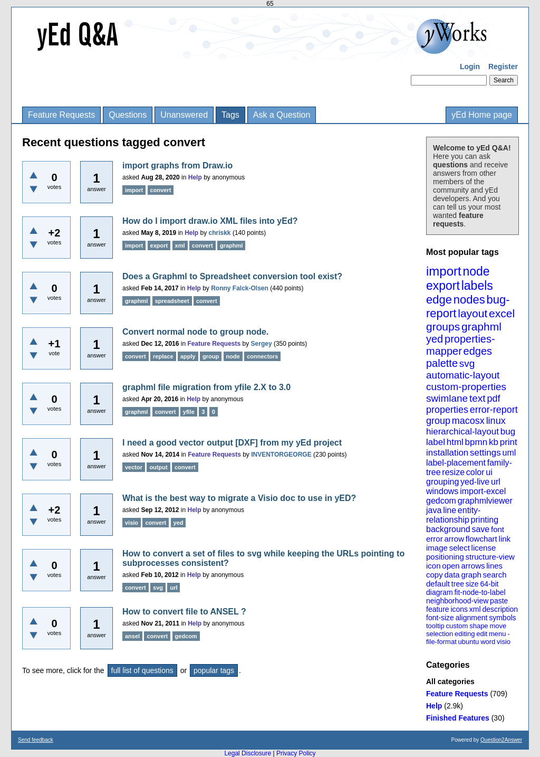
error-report (494, 409)
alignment (472, 617)
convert (160, 190)
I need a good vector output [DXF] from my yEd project (232, 442)
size (472, 584)
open (450, 565)
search (495, 574)
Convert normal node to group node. (195, 331)
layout (472, 313)
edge (439, 299)
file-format (441, 642)
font (497, 529)
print (508, 442)
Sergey (261, 343)
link (505, 538)
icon (433, 565)
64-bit (489, 584)
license (483, 547)
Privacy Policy (296, 753)
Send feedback (35, 740)
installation (447, 453)
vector (133, 467)
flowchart (481, 538)
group (438, 420)
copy (434, 574)
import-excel (483, 491)
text (477, 398)
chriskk (220, 232)
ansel (132, 636)
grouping (442, 481)
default (438, 583)
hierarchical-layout (462, 432)
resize (453, 472)
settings (485, 453)
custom (457, 626)
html (455, 442)
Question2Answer (501, 740)
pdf (493, 398)
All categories (450, 681)
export (443, 285)
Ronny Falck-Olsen (239, 288)
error (434, 538)
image (437, 547)
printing (484, 519)
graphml (481, 326)
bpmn (476, 442)
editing (465, 634)
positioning (445, 556)
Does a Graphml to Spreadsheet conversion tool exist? (232, 276)
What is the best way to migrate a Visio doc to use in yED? (239, 498)
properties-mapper (460, 345)
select (459, 547)
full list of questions (142, 670)
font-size (440, 617)
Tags (230, 114)
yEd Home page (481, 114)
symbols (502, 617)
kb (493, 442)
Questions (128, 114)
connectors (262, 356)
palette (442, 363)
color (475, 472)
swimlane (447, 398)
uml (509, 452)
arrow (454, 538)
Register (503, 66)
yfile (189, 412)
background (448, 529)
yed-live (474, 481)
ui (489, 472)
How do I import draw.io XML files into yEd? (209, 220)
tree (457, 584)
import (443, 271)
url (495, 481)
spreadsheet (172, 301)
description (500, 609)
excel (502, 313)
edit (481, 634)
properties (447, 409)
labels (477, 285)
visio (503, 642)
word (487, 642)
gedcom (441, 500)
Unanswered (184, 114)
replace (163, 356)
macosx (468, 420)
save (480, 529)
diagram (439, 592)
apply (188, 356)
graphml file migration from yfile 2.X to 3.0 (206, 387)
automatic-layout (462, 375)
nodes (469, 299)
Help (434, 706)
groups (443, 326)
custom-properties (466, 386)
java (433, 510)
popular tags (214, 670)
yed (434, 339)
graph (471, 574)
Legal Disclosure (247, 753)
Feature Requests (61, 114)
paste (499, 601)
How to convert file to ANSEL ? (184, 611)
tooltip (435, 626)
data (451, 574)
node (475, 271)
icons (459, 609)
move (497, 626)
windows (442, 491)
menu (497, 634)
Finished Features (457, 718)
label (435, 442)
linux (496, 420)
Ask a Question (282, 114)
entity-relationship (453, 515)
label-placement (456, 462)
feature (437, 609)
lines (494, 565)
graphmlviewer (485, 500)
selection (439, 634)
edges (478, 351)
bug (507, 432)
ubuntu (468, 642)
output (158, 467)
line (449, 510)
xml (475, 609)
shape (478, 626)
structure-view (490, 556)
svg (467, 363)
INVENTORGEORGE (281, 454)
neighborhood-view (457, 601)
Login (470, 66)
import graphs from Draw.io (177, 165)
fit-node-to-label (479, 592)
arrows (473, 565)
